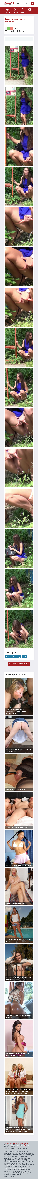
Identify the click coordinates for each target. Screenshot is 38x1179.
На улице (17, 656)
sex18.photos (25, 1145)
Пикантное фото (10, 3)
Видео (22, 10)
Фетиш (8, 656)
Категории (14, 10)
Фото (29, 10)
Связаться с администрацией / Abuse (16, 1143)
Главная (7, 10)
